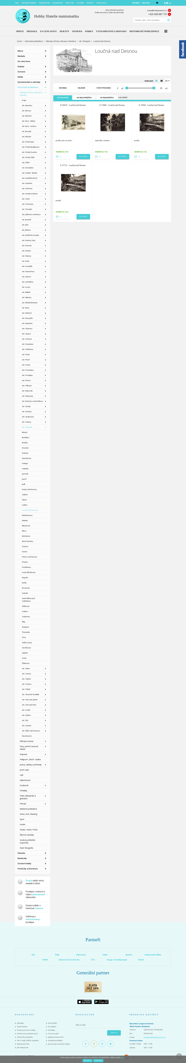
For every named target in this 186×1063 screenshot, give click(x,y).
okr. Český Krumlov (29, 152)
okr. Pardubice (27, 344)
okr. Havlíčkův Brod (29, 178)
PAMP (45, 959)
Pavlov (24, 551)
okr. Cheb (26, 199)
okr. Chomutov (27, 204)
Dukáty (21, 66)
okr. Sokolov (27, 411)
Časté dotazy (22, 1027)
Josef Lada (24, 770)
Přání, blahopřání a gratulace (28, 797)
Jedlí (23, 484)
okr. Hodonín (27, 183)
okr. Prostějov (27, 375)
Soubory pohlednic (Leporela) (27, 841)
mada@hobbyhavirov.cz (157, 10)
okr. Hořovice (27, 188)
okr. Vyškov (26, 715)
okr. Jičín (25, 225)
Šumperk (25, 627)
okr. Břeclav (26, 136)
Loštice (24, 505)
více (122, 1057)
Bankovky (22, 858)
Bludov (24, 432)
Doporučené (62, 97)
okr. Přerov (26, 380)
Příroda (23, 803)
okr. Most (25, 308)
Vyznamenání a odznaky (29, 82)
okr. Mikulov (26, 297)
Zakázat (98, 1060)
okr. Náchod (26, 313)
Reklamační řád (23, 1044)
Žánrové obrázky (27, 835)
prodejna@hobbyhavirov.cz (155, 1037)
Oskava (25, 546)
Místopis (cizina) (26, 741)
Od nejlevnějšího (84, 97)
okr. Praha (26, 365)
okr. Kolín (25, 261)
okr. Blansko (27, 116)
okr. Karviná (26, 245)
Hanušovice (26, 458)
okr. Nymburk (27, 323)
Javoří (24, 479)
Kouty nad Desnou (29, 489)
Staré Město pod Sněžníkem (28, 599)
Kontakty (51, 1030)
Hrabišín (25, 468)
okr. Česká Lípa (28, 142)
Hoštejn (25, 463)
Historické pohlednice (34, 41)
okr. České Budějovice (30, 147)
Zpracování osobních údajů (59, 1044)
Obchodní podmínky (25, 1037)
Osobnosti (24, 785)
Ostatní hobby (24, 863)
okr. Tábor (26, 668)
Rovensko (26, 588)
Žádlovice (26, 663)
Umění (22, 824)
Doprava (23, 754)
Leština (25, 494)
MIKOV (129, 954)
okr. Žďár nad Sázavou (31, 731)
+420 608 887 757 (157, 14)
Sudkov (25, 611)
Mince (20, 51)
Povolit (87, 1060)
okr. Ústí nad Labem (30, 699)
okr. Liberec (26, 276)
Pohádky (23, 790)
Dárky (20, 76)
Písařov (25, 562)
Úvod (19, 41)
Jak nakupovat (22, 1047)
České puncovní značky (26, 1030)
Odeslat (114, 1033)
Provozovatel (53, 1034)
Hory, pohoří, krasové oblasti (29, 747)
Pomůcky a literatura (28, 868)
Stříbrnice (26, 606)
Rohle (24, 583)
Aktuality (20, 1023)
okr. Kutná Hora (28, 271)
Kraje (24, 100)
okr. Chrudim (27, 209)
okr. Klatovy (26, 256)
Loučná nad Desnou (30, 510)
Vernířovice (26, 648)
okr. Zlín (25, 720)
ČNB (57, 954)
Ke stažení (52, 1027)
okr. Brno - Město (28, 121)
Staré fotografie (26, 848)
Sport (22, 819)
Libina (24, 500)
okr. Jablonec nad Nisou (31, 214)
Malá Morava (27, 515)
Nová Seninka (27, 541)
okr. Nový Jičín (27, 318)
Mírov (24, 531)
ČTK (93, 959)
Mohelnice (26, 536)
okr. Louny (26, 287)
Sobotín (25, 593)
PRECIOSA (81, 954)
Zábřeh (25, 653)
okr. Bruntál (26, 131)
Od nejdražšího (107, 97)
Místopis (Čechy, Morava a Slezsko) (61, 41)
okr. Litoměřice (27, 282)
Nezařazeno (27, 736)
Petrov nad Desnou (29, 557)
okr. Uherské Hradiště (30, 694)
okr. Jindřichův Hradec (30, 235)
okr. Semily (26, 406)
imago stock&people (117, 959)
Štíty (23, 622)
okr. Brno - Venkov (29, 126)
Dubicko (25, 453)
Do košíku (83, 156)
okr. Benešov (27, 105)
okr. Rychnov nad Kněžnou (32, 401)
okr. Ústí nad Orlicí (29, 705)
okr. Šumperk (84, 41)
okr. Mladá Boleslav (29, 302)
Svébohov (26, 616)
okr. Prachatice (28, 370)
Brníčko (25, 442)
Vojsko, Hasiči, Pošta (28, 829)
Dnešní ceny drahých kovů (27, 1034)
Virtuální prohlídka (55, 1040)
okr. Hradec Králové (30, 193)
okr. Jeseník (26, 219)
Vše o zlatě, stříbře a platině (28, 1040)
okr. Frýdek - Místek (29, 173)
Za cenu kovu (24, 61)
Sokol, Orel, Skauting (28, 814)
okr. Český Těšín (28, 157)
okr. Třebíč (26, 689)
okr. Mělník (26, 292)
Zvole (24, 658)
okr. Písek (26, 354)
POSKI (141, 959)
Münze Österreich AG (69, 959)
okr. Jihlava (26, 230)
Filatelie (21, 853)
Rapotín (25, 577)
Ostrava (21, 71)
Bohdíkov (25, 437)
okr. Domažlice (27, 168)
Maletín (25, 520)
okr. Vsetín (26, 710)
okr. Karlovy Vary (28, 240)
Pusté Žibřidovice (29, 572)
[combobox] (167, 80)
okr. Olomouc (27, 328)
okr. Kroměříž (27, 266)
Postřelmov (26, 567)
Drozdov (25, 448)
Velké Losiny (27, 642)
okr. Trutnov (26, 684)
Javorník (25, 474)
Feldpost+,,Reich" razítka (30, 759)
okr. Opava (26, 334)
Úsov (24, 637)
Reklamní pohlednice (28, 809)
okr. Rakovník (27, 391)
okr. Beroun (26, 110)
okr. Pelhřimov (27, 349)
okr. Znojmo (26, 725)
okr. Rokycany (27, 396)
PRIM (105, 954)
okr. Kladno (26, 251)
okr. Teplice (26, 679)
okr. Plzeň (26, 359)
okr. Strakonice (28, 417)
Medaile (21, 56)
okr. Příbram (27, 385)
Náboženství (25, 780)
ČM (33, 954)
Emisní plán (52, 1023)
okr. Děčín (26, 162)
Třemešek (26, 632)
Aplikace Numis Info (55, 1037)
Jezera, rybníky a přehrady (30, 764)
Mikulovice (26, 525)
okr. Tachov (26, 673)
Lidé (21, 775)
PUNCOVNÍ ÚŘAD (153, 954)
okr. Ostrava (27, 339)
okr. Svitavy (26, 422)
